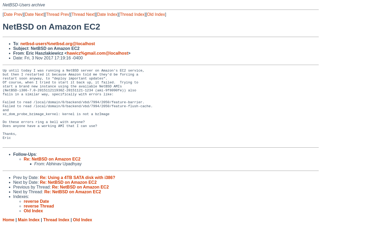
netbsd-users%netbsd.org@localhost (57, 43)
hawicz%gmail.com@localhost (97, 53)
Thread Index (132, 14)
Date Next (34, 14)
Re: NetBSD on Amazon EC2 (52, 174)
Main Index (29, 235)
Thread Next (83, 14)
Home (8, 235)
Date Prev (13, 14)
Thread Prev (57, 14)
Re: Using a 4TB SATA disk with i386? (77, 192)
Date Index (107, 14)
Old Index (156, 14)
